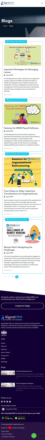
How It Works (5, 352)
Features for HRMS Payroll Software (21, 128)
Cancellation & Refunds (8, 436)
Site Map (4, 362)
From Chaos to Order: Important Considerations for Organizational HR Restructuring (20, 194)
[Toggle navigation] (42, 3)
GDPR (3, 358)
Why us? (4, 346)
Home (5, 26)
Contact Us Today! (22, 306)
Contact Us (5, 355)
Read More (8, 94)
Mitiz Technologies (19, 428)
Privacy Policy (5, 431)
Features (4, 349)
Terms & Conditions (6, 434)
